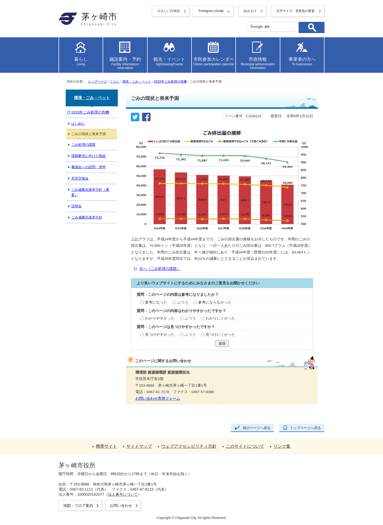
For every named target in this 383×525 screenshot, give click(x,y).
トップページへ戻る (305, 428)
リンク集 (281, 446)
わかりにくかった (220, 318)
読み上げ (250, 11)
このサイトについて (245, 446)
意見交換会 (80, 178)
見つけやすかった (160, 335)
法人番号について (123, 494)
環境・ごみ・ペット (136, 81)
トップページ (97, 81)
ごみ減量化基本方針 (86, 217)
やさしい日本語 (168, 11)
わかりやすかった (160, 318)
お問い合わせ (121, 505)
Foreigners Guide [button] (211, 11)
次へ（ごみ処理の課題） (159, 269)
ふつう (182, 302)
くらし (114, 81)
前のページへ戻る (256, 428)
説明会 (76, 206)
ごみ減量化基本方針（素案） (90, 192)
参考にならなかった (215, 302)
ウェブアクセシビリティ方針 (189, 446)
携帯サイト (106, 446)
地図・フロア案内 (78, 505)
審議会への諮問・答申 (88, 167)
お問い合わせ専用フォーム (157, 399)
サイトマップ (139, 446)
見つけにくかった (220, 335)
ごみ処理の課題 (83, 145)
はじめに (78, 124)
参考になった (156, 302)
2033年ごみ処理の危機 (170, 81)
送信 (222, 343)
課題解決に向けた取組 (88, 156)
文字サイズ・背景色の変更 (295, 11)
